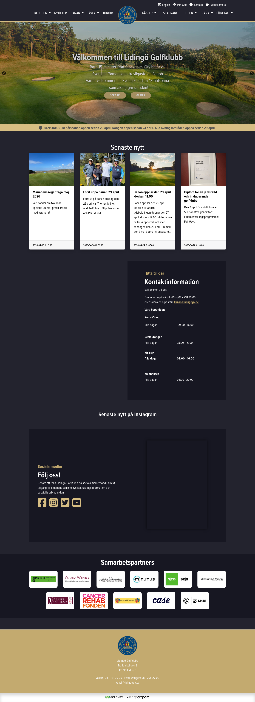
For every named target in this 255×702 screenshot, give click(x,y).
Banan (75, 12)
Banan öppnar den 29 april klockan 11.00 (152, 194)
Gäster (147, 12)
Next (251, 73)
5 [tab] (135, 118)
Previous (3, 73)
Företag (222, 12)
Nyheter (60, 12)
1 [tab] (114, 118)
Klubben (40, 12)
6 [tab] (141, 118)
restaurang (169, 12)
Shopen (187, 12)
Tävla (91, 12)
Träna (204, 12)
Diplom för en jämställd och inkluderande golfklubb (200, 196)
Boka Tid (115, 95)
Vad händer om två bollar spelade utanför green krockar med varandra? (50, 208)
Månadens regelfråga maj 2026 (51, 194)
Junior (108, 12)
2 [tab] (119, 118)
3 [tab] (125, 118)
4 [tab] (130, 118)
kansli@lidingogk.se (186, 302)
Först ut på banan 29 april (101, 192)
